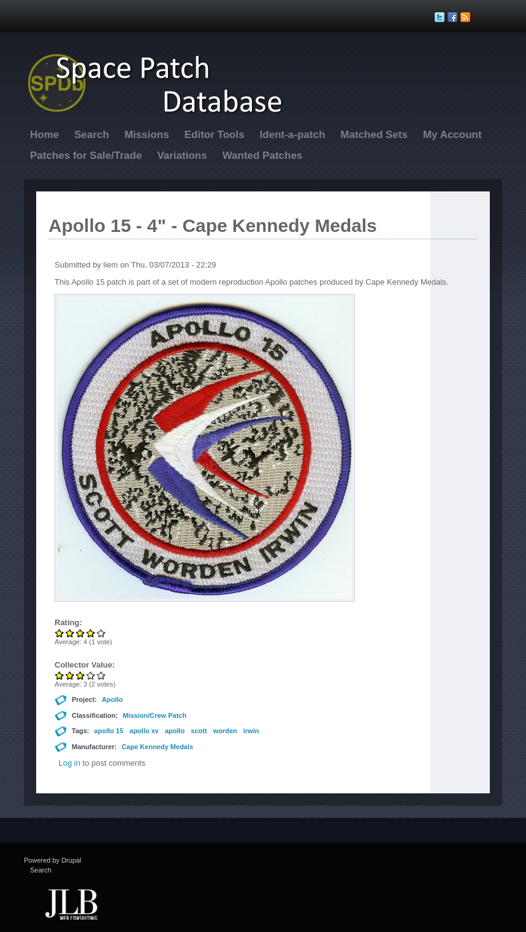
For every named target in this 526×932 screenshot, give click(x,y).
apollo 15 (109, 730)
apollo (175, 730)
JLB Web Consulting (71, 903)
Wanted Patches (263, 155)
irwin (251, 730)
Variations (182, 155)
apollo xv (144, 730)
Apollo (112, 699)
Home (44, 135)
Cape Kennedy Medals (157, 746)
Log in (69, 763)
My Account (452, 135)
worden (225, 730)
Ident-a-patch (293, 135)
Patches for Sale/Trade (86, 155)
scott (199, 730)
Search (91, 135)
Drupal (71, 860)
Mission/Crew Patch (154, 715)
